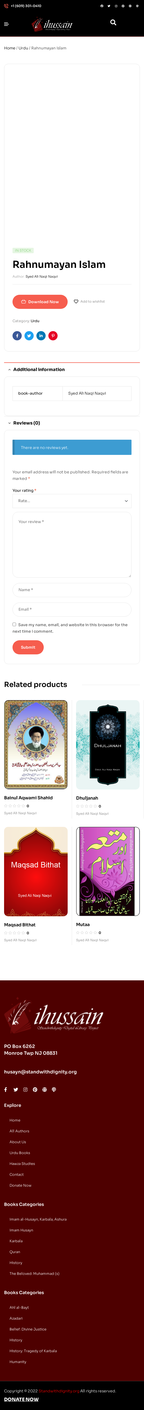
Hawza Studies (22, 1163)
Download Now (43, 301)
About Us (18, 1142)
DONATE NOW (21, 1399)
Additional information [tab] (39, 369)
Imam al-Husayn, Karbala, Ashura (38, 1219)
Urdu (23, 48)
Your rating (24, 490)
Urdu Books (20, 1153)
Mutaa (83, 924)
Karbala (16, 1241)
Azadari (16, 1318)
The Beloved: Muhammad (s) (35, 1273)
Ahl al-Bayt (19, 1307)
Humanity (18, 1362)
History (16, 1262)
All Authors (19, 1131)
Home (9, 48)
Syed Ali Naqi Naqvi (42, 276)
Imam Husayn (21, 1230)
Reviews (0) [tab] (26, 423)
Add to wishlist (92, 301)
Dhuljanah (87, 798)
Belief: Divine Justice (28, 1329)
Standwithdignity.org (59, 1391)
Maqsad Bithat (20, 925)
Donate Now (21, 1185)
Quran (15, 1252)
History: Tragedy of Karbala (33, 1351)
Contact (17, 1174)
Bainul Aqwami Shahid (28, 798)
